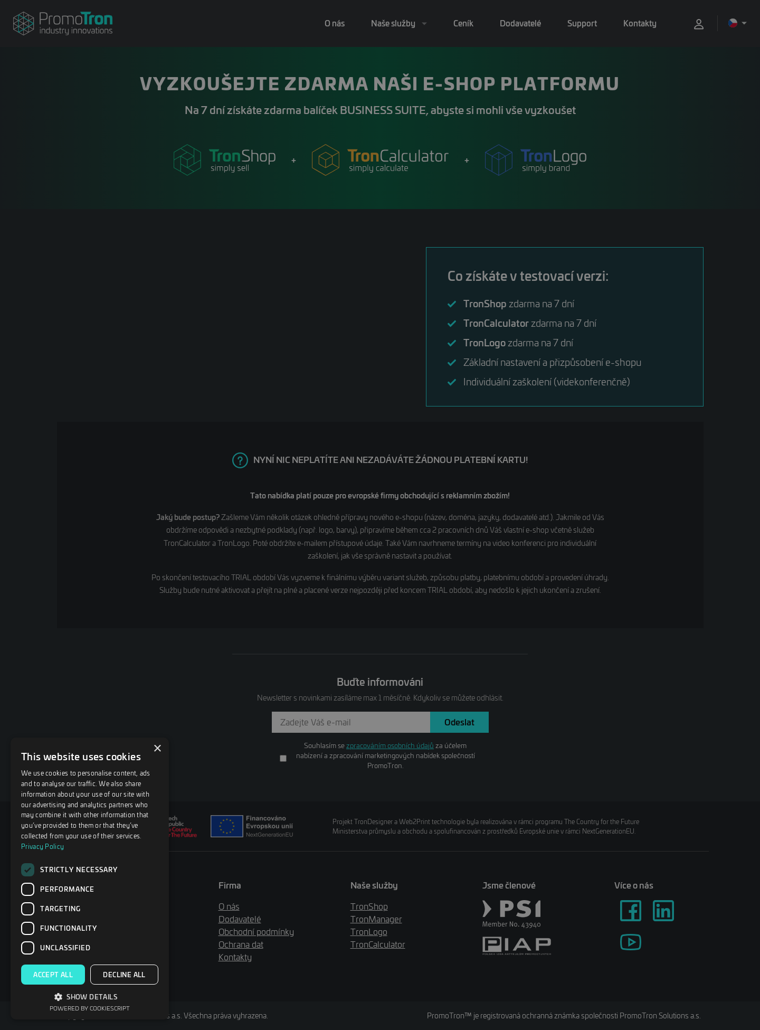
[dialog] (90, 878)
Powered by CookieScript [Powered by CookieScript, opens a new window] (90, 1008)
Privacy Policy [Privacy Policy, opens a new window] (42, 846)
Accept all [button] (53, 974)
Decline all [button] (124, 974)
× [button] (157, 749)
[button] (89, 996)
